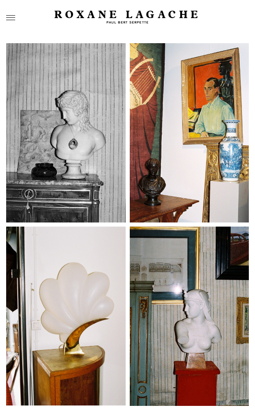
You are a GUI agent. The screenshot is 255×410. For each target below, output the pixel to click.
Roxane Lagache (127, 15)
